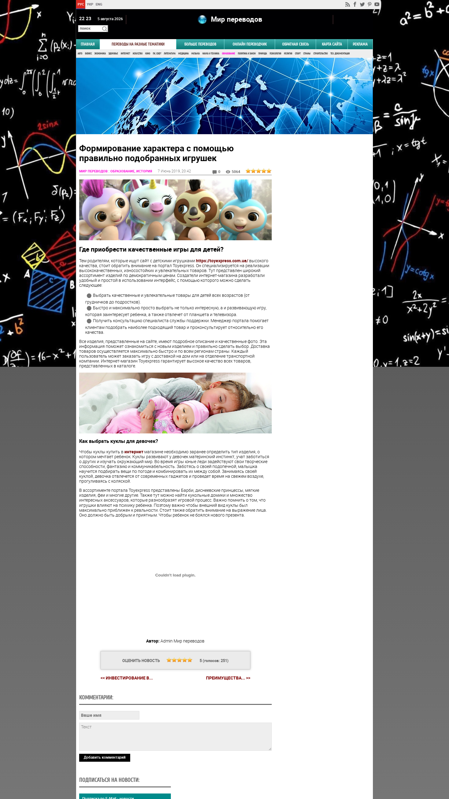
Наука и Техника (210, 45)
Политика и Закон (247, 45)
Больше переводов (200, 35)
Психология (275, 45)
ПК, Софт (157, 45)
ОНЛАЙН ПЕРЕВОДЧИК (250, 35)
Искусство (137, 45)
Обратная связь (295, 35)
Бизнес (88, 45)
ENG (99, 4)
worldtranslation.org (313, 767)
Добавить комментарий (105, 745)
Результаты (321, 373)
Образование (228, 45)
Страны (307, 45)
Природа (262, 45)
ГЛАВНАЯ (88, 35)
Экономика (100, 45)
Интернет (125, 45)
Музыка (195, 45)
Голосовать (321, 363)
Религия (288, 45)
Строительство (320, 45)
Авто (80, 45)
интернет (133, 440)
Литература (169, 45)
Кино (147, 45)
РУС (81, 4)
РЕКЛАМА (360, 35)
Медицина (183, 45)
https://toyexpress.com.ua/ (222, 250)
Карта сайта (332, 35)
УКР (90, 4)
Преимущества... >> (226, 666)
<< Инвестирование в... (124, 666)
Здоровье (113, 45)
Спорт (297, 45)
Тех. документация (340, 45)
